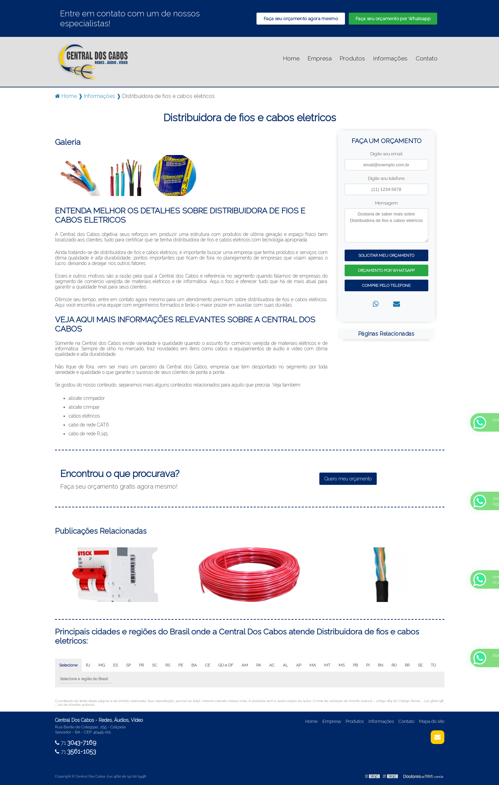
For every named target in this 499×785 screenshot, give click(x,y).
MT (327, 665)
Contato (427, 58)
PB (355, 665)
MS (341, 665)
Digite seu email (386, 153)
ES (115, 665)
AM (244, 665)
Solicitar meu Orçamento (386, 255)
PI (368, 665)
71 (75, 743)
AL (285, 665)
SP (128, 665)
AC (272, 665)
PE (180, 665)
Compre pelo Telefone (386, 285)
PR (141, 665)
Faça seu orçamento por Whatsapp (393, 18)
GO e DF (225, 665)
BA (194, 665)
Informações (390, 58)
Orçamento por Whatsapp (386, 270)
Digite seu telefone (386, 178)
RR (407, 665)
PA (258, 665)
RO (394, 665)
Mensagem (386, 203)
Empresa (320, 58)
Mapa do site (431, 721)
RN (380, 665)
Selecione (68, 665)
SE (420, 665)
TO (433, 665)
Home (291, 58)
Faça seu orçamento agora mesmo (301, 18)
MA (312, 665)
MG (101, 665)
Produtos (352, 58)
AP (298, 665)
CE (207, 665)
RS (167, 665)
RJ (88, 665)
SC (154, 665)
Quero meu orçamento (348, 478)
